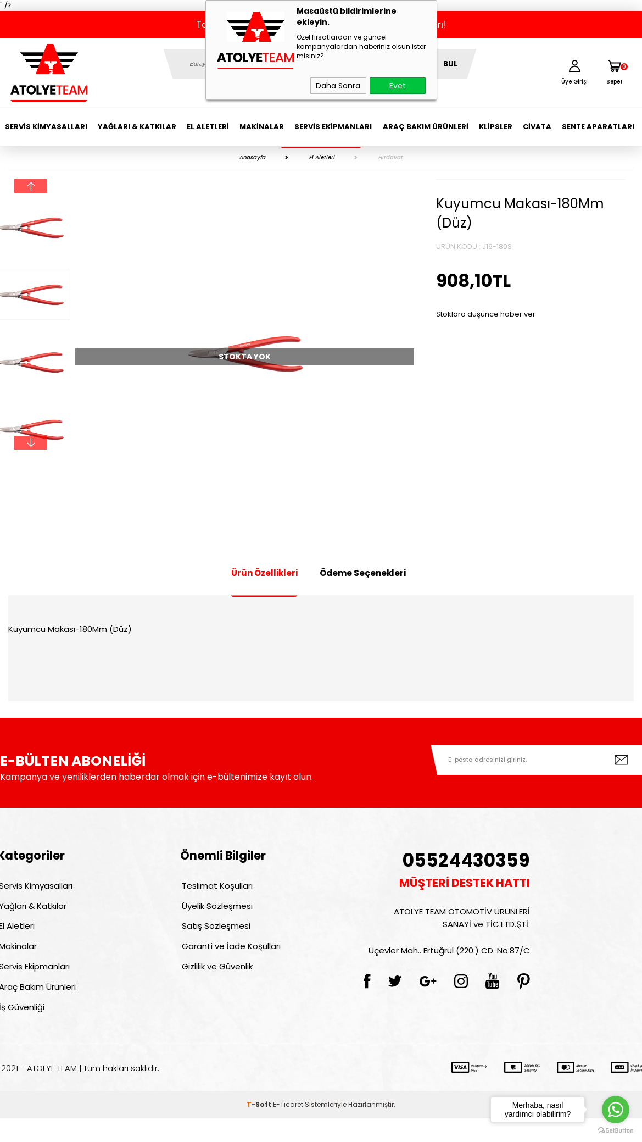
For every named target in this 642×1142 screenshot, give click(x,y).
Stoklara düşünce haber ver (485, 314)
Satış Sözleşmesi (214, 934)
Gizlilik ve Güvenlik (215, 982)
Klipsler (495, 126)
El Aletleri (208, 126)
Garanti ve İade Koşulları (229, 958)
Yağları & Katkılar (137, 126)
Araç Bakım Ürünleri (425, 126)
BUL (450, 64)
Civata (537, 126)
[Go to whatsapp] (615, 1109)
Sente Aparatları (598, 126)
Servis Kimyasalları (46, 126)
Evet (397, 85)
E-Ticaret (288, 1128)
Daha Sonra (338, 85)
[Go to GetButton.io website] (615, 1130)
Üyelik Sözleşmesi (215, 911)
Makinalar (261, 126)
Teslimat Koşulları (215, 887)
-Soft (260, 1128)
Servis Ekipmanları (333, 126)
